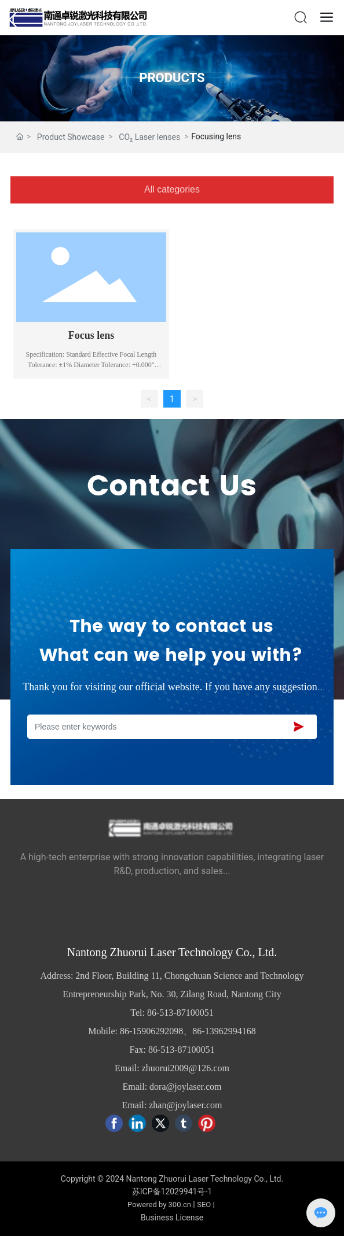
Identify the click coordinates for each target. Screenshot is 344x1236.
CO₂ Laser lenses (149, 137)
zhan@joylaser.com (185, 1105)
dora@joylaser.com (185, 1086)
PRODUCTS (171, 78)
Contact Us (172, 486)
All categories (172, 189)
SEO (204, 1204)
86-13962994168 (223, 1031)
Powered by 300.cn (159, 1204)
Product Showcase (71, 137)
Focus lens (91, 335)
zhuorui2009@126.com (185, 1068)
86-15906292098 (151, 1031)
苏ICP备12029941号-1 (172, 1191)
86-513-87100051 (180, 1012)
